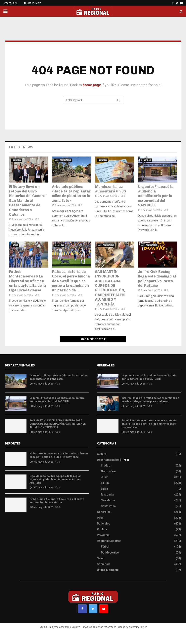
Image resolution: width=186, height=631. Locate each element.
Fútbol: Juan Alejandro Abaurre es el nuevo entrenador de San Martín (56, 501)
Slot (8, 521)
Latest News (21, 147)
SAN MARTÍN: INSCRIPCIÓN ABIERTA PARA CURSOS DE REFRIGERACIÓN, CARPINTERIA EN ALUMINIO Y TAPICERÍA (110, 288)
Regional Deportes (109, 540)
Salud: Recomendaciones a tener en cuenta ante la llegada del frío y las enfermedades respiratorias (148, 424)
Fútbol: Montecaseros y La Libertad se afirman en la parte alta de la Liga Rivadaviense (27, 281)
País (100, 517)
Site (13, 521)
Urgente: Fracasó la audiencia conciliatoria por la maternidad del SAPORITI (156, 196)
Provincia (16, 160)
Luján (104, 488)
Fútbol (15, 245)
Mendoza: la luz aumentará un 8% (110, 189)
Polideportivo (110, 552)
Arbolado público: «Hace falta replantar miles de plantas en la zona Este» (71, 194)
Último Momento (108, 569)
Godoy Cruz (108, 471)
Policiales (103, 523)
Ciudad (105, 465)
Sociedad (59, 245)
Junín (104, 477)
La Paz (105, 482)
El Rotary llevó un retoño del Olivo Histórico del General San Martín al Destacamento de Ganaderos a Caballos (28, 201)
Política (102, 529)
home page (92, 85)
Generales (146, 160)
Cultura (101, 453)
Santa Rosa (108, 506)
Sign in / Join (32, 3)
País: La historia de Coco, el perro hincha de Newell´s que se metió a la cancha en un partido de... (71, 281)
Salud (101, 558)
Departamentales (63, 160)
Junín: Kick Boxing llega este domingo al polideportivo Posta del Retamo (157, 279)
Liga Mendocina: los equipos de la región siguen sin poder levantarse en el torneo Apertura (55, 479)
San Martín (108, 500)
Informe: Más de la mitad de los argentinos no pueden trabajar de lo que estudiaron (150, 399)
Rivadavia (107, 494)
